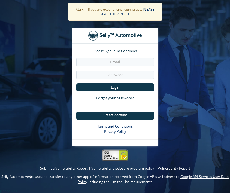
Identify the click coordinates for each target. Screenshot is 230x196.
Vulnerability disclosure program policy (123, 168)
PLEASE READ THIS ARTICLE (127, 11)
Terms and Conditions (115, 126)
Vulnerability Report (174, 168)
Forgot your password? (115, 98)
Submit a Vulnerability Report (64, 168)
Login (115, 87)
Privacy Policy (115, 131)
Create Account (115, 115)
